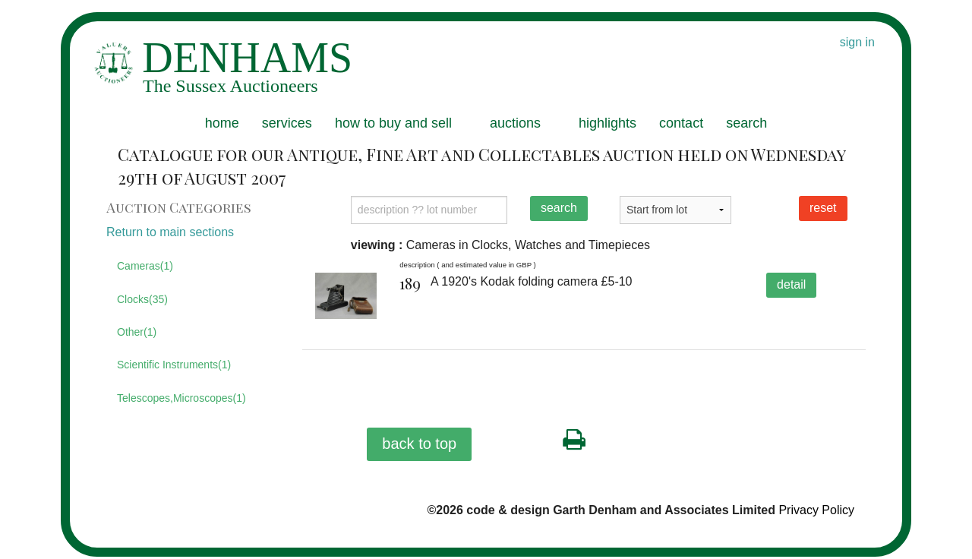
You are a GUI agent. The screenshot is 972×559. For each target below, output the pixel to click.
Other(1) (136, 332)
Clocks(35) (142, 299)
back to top (419, 443)
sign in (857, 42)
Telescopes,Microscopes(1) (181, 398)
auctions (515, 123)
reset (823, 207)
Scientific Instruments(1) (174, 364)
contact (681, 123)
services (287, 123)
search (746, 123)
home (222, 123)
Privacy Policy (816, 510)
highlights (607, 123)
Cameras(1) (145, 266)
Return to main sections (170, 232)
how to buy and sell (393, 123)
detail (791, 284)
